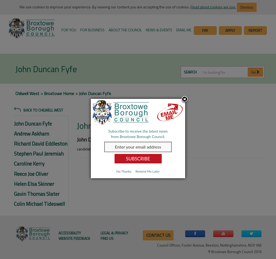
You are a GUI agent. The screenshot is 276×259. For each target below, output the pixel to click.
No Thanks (123, 171)
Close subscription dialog (185, 100)
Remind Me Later (147, 171)
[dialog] (138, 138)
